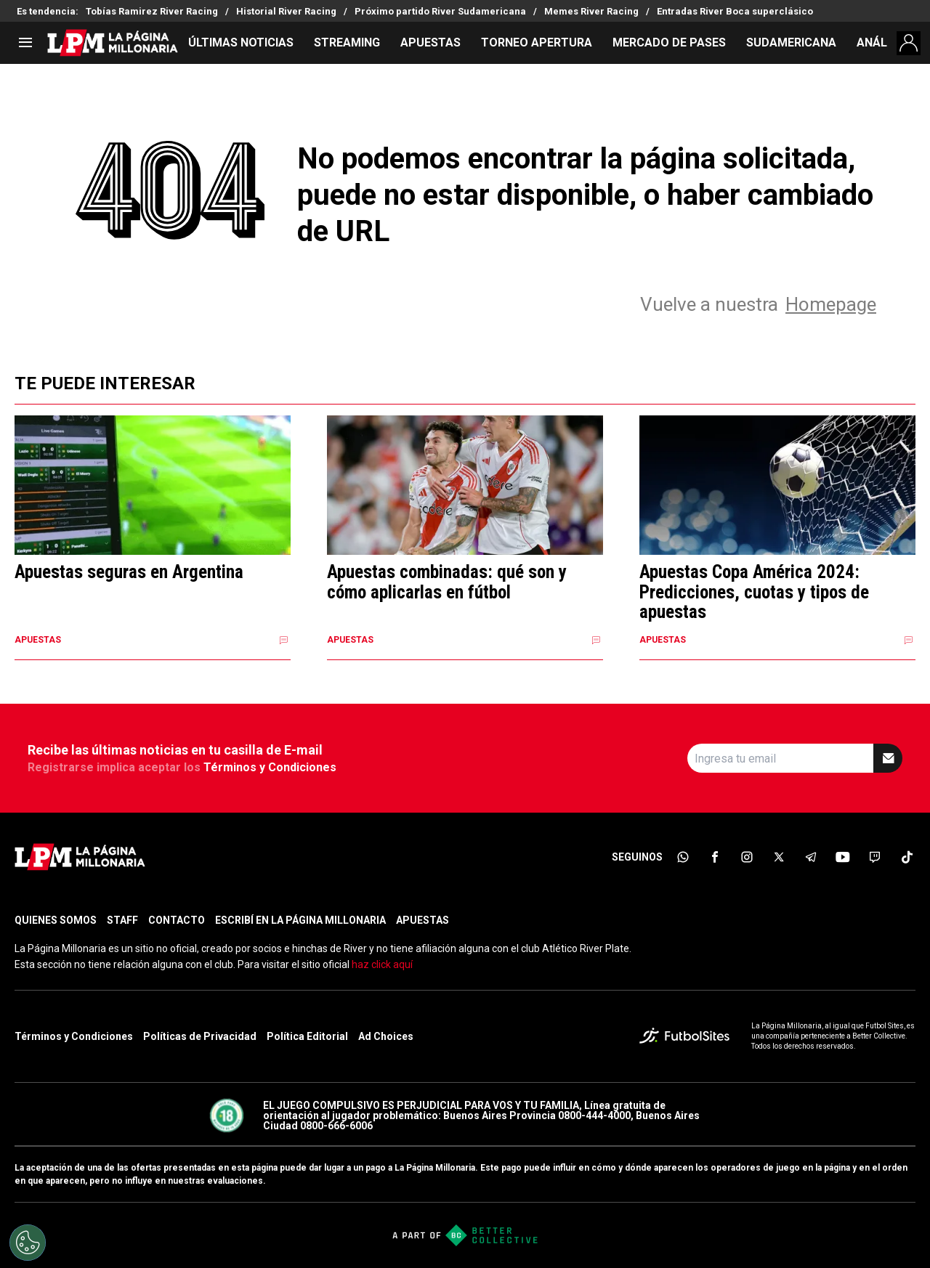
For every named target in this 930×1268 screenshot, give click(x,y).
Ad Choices (385, 1036)
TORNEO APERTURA (536, 42)
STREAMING (347, 42)
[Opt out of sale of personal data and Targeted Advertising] (27, 1242)
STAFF (122, 920)
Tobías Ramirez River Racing (152, 11)
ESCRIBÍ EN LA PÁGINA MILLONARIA (300, 920)
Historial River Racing (286, 11)
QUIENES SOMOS (56, 920)
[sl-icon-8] (906, 857)
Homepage (830, 304)
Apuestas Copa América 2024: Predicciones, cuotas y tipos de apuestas (754, 592)
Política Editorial (307, 1036)
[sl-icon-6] (843, 857)
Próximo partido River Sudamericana (440, 11)
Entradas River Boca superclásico (735, 11)
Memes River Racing (591, 11)
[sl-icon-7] (875, 857)
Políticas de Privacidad (199, 1036)
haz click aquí (382, 964)
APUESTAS (430, 42)
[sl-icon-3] (747, 857)
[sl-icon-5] (811, 857)
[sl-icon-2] (715, 857)
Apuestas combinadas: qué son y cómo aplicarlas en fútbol (447, 582)
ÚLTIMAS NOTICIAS (241, 42)
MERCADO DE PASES (669, 42)
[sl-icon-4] (779, 857)
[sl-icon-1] (683, 857)
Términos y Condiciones (269, 767)
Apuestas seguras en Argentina (129, 572)
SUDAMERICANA (791, 42)
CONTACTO (176, 920)
